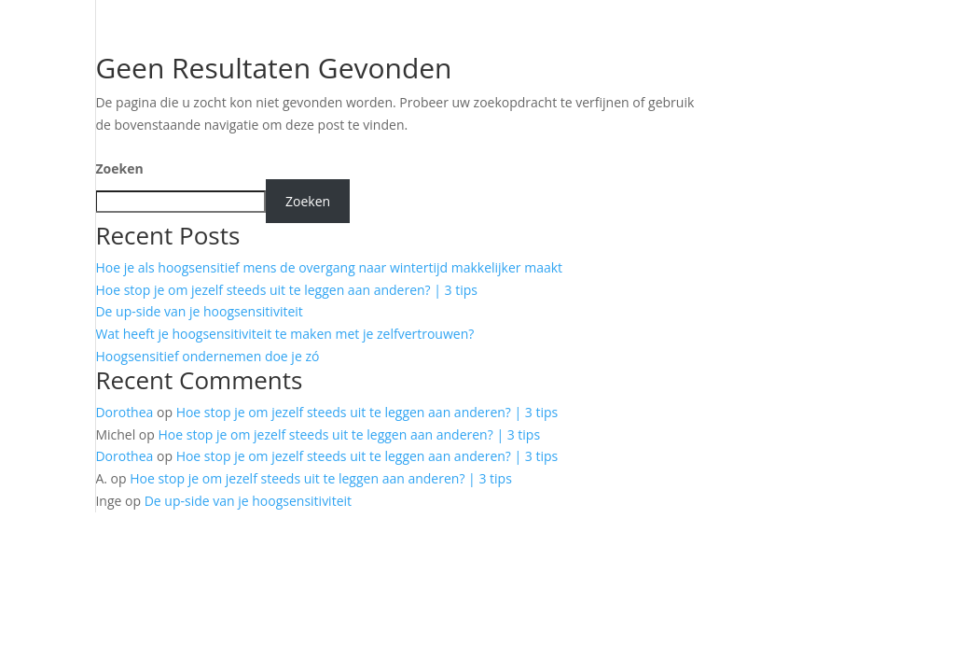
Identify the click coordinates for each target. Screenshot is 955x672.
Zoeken (119, 168)
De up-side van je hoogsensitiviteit (198, 311)
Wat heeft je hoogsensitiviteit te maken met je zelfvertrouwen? (284, 334)
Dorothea (124, 412)
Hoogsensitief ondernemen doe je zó (207, 356)
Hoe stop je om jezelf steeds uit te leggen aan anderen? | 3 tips (286, 290)
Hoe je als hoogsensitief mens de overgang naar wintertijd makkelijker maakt (328, 267)
